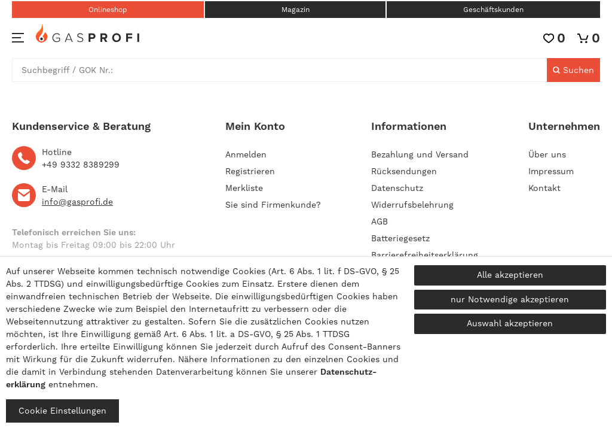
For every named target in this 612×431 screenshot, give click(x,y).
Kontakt (544, 188)
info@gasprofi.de (77, 202)
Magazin (295, 9)
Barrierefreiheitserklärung (424, 255)
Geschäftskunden (493, 9)
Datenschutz (397, 188)
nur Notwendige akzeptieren (510, 299)
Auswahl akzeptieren (510, 323)
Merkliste (244, 188)
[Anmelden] (273, 154)
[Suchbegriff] (280, 70)
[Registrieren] (250, 171)
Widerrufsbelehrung (412, 205)
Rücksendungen (404, 171)
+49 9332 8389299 (81, 164)
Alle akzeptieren (510, 275)
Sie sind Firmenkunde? (273, 205)
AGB (379, 221)
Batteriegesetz (400, 238)
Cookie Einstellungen (62, 410)
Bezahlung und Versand (420, 154)
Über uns (547, 154)
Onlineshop (107, 9)
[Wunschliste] (554, 38)
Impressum (551, 171)
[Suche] (573, 70)
